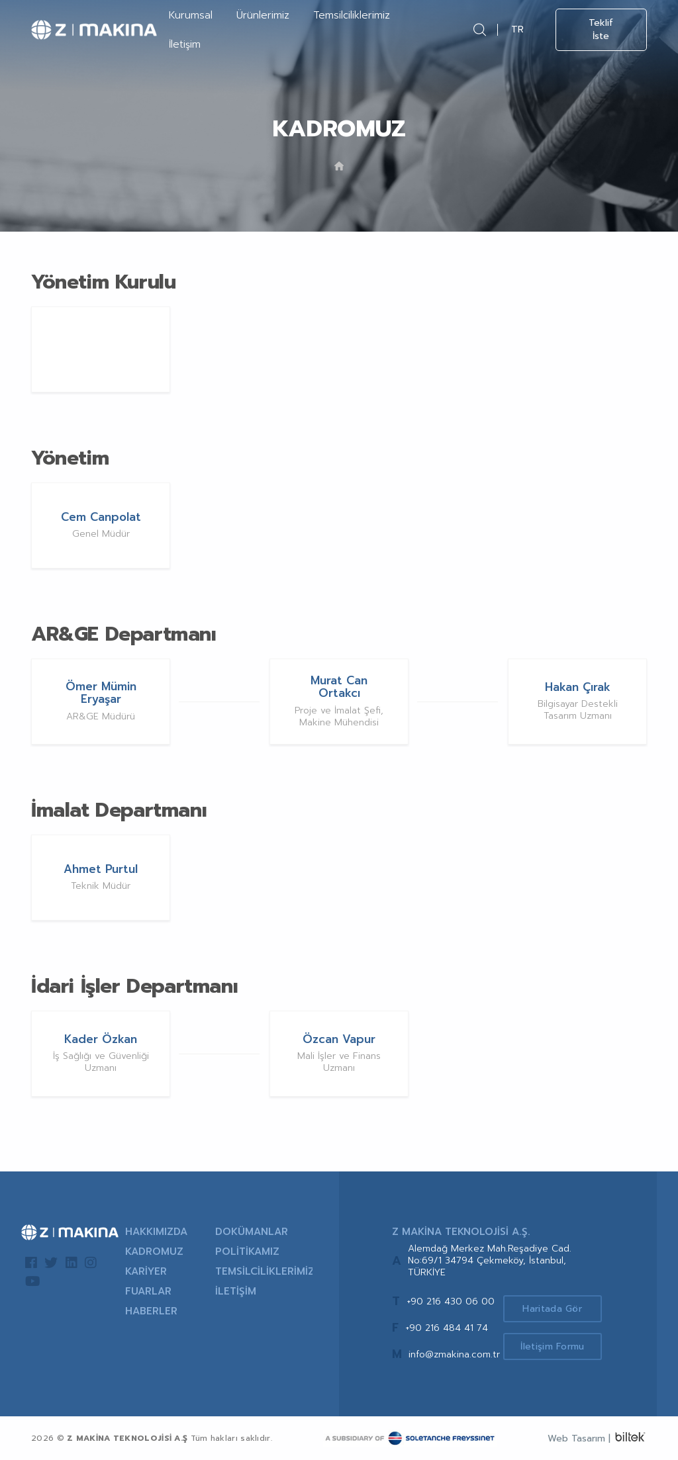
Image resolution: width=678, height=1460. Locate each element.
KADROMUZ (154, 1251)
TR (517, 29)
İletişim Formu (553, 1347)
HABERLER (151, 1311)
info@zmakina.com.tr (454, 1354)
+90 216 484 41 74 (446, 1328)
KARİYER (146, 1271)
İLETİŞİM (235, 1291)
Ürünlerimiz (262, 15)
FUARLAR (148, 1291)
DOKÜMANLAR (251, 1231)
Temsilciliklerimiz (351, 15)
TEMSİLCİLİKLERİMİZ (264, 1271)
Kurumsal (191, 15)
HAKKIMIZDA (156, 1231)
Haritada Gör (553, 1309)
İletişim (185, 44)
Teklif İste (601, 29)
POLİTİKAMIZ (247, 1251)
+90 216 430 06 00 (451, 1301)
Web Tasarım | (579, 1438)
